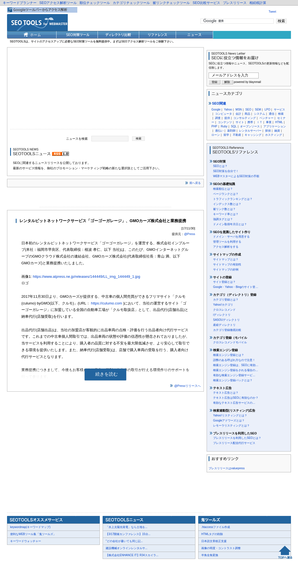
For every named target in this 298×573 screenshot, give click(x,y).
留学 (226, 134)
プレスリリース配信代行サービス (234, 443)
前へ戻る (195, 182)
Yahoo (228, 109)
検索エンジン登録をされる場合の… (235, 370)
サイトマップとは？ (225, 259)
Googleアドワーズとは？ (229, 420)
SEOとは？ (220, 166)
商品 (247, 113)
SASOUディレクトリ (226, 319)
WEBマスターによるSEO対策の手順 (236, 176)
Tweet (272, 11)
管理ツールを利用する (227, 241)
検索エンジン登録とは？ (228, 355)
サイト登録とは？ (224, 281)
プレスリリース (235, 3)
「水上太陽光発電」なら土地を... (126, 527)
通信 (271, 113)
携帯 (250, 122)
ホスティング (273, 134)
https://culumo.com (106, 303)
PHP (214, 126)
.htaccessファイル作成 (215, 527)
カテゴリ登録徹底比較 (227, 329)
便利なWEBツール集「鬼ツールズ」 (33, 534)
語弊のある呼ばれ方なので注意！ (234, 360)
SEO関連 (217, 103)
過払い (219, 130)
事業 (269, 122)
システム (259, 113)
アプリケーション (274, 126)
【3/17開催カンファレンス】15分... (128, 534)
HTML (279, 122)
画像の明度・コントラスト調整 (221, 548)
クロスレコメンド (224, 309)
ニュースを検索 (77, 138)
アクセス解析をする (225, 246)
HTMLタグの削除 (212, 534)
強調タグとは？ (223, 219)
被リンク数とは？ (224, 209)
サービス (279, 109)
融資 (277, 130)
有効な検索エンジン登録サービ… (234, 375)
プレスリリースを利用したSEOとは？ (237, 437)
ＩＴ (259, 122)
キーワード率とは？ (225, 214)
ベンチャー (266, 117)
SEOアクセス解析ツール (58, 3)
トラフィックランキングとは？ (232, 198)
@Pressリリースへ (187, 385)
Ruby (224, 126)
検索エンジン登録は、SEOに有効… (235, 365)
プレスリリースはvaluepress (227, 468)
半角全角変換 (209, 555)
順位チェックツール (95, 3)
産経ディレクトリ (224, 324)
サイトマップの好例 (225, 269)
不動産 (237, 134)
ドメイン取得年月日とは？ (230, 224)
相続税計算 (257, 3)
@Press (189, 234)
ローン (215, 134)
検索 (281, 113)
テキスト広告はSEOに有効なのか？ (235, 397)
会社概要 (16, 565)
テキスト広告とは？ (225, 392)
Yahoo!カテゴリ (223, 304)
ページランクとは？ (225, 193)
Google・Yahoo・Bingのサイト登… (235, 286)
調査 (218, 117)
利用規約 (76, 565)
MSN (239, 109)
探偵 (268, 130)
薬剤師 (231, 130)
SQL (233, 126)
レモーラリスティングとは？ (231, 425)
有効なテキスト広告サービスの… (234, 402)
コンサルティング (244, 117)
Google (215, 109)
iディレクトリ (222, 314)
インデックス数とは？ (227, 204)
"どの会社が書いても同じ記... (124, 541)
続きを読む (106, 374)
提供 (227, 117)
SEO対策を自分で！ (226, 171)
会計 (238, 113)
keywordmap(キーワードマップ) (30, 527)
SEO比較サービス (206, 3)
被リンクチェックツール (171, 3)
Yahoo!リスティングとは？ (230, 415)
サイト (240, 122)
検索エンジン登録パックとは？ (232, 380)
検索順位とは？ (223, 188)
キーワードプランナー (20, 3)
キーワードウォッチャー (25, 541)
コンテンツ (225, 122)
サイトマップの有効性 (227, 264)
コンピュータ (223, 113)
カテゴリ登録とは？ (225, 299)
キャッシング (253, 134)
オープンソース (250, 126)
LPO (267, 109)
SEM (258, 109)
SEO (248, 109)
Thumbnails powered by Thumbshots (110, 564)
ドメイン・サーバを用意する (231, 236)
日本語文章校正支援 (214, 541)
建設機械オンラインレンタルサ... (126, 548)
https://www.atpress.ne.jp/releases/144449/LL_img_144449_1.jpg (86, 276)
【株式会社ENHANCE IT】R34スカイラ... (132, 555)
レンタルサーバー (250, 130)
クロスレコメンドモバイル (230, 342)
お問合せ (33, 565)
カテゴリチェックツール (131, 3)
